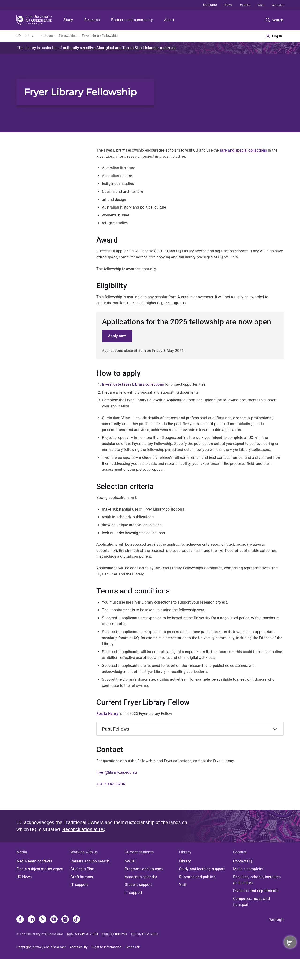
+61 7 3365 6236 (110, 784)
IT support (79, 884)
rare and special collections (243, 150)
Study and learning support (202, 869)
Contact (278, 5)
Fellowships (67, 35)
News (228, 5)
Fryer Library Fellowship (100, 35)
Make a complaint (248, 869)
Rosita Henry (107, 713)
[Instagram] (65, 919)
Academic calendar (141, 877)
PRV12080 (150, 934)
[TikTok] (76, 919)
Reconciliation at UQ (83, 829)
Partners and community (132, 20)
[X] (42, 919)
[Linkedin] (31, 919)
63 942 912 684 (86, 934)
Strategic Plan (82, 869)
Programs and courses (144, 869)
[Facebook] (20, 919)
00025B (121, 934)
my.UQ (130, 861)
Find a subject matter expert (39, 869)
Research (92, 20)
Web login (276, 920)
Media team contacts (34, 861)
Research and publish (197, 877)
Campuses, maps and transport (251, 901)
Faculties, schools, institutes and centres (257, 880)
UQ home (210, 5)
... (37, 35)
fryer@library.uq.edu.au (116, 772)
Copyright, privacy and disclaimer (41, 947)
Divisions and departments (255, 890)
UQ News (24, 877)
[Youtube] (54, 919)
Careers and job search (90, 861)
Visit (183, 884)
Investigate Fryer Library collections (133, 384)
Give (261, 5)
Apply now (117, 336)
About (169, 20)
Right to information (106, 947)
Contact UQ (242, 861)
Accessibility (78, 947)
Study (68, 20)
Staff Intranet (82, 877)
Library (185, 861)
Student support (138, 884)
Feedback (132, 947)
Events (245, 5)
